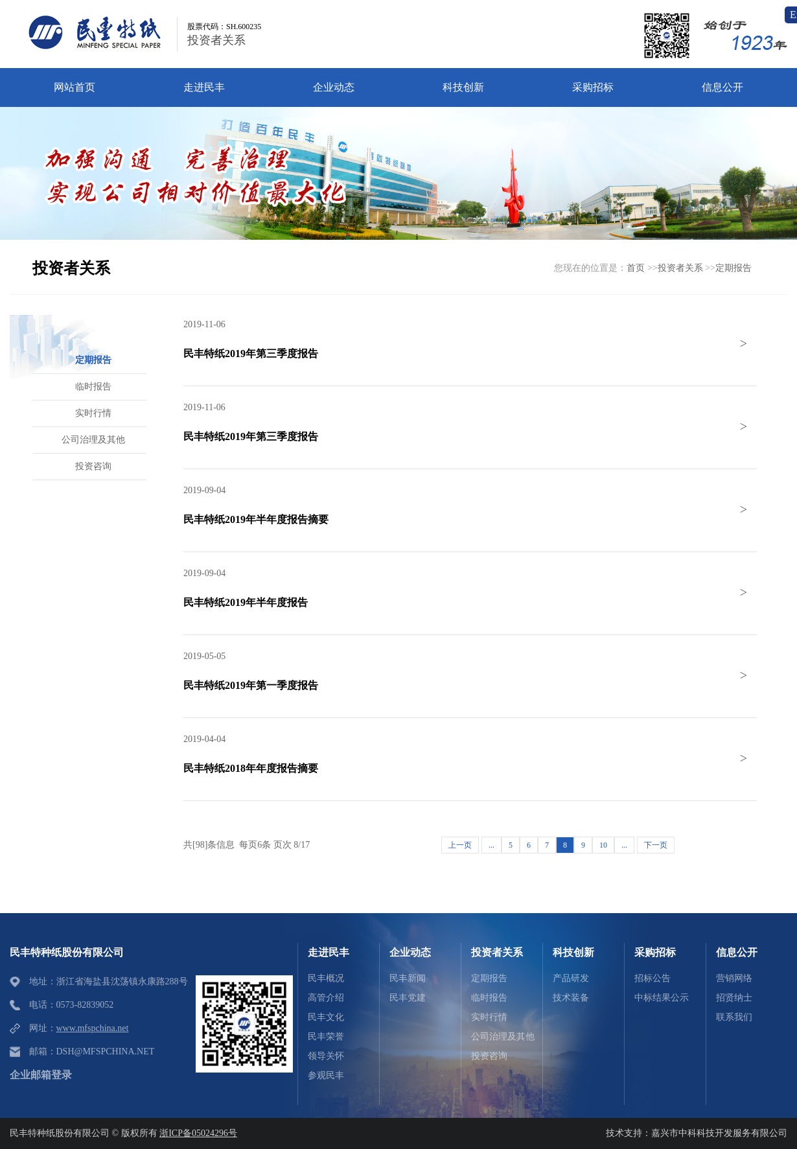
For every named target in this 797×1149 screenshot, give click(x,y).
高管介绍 (326, 998)
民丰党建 (407, 998)
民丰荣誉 (326, 1036)
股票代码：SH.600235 (224, 26)
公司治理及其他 (503, 1036)
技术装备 (571, 998)
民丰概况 (326, 978)
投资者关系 (216, 40)
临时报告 (489, 998)
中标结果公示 (661, 998)
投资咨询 (489, 1056)
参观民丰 (326, 1075)
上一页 (460, 845)
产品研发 (571, 978)
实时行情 (489, 1017)
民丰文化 (326, 1017)
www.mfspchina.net (92, 1028)
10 (603, 845)
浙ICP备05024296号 (198, 1133)
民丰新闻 (407, 978)
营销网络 (734, 978)
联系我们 (734, 1017)
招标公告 (652, 978)
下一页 (655, 845)
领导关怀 (326, 1056)
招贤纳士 (734, 998)
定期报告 (733, 268)
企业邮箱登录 (41, 1074)
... (491, 845)
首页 (636, 268)
